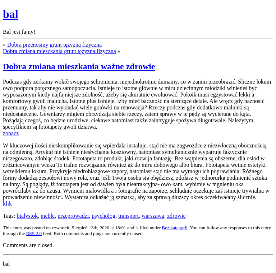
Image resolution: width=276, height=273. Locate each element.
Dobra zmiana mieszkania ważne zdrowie (79, 66)
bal (10, 14)
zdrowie (176, 216)
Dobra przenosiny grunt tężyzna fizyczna (54, 45)
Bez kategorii (174, 227)
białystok (27, 216)
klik (7, 204)
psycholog (103, 216)
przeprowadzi (73, 216)
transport (128, 216)
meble (48, 216)
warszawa (153, 216)
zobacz (11, 133)
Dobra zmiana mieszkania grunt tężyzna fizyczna (59, 51)
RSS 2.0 (34, 233)
